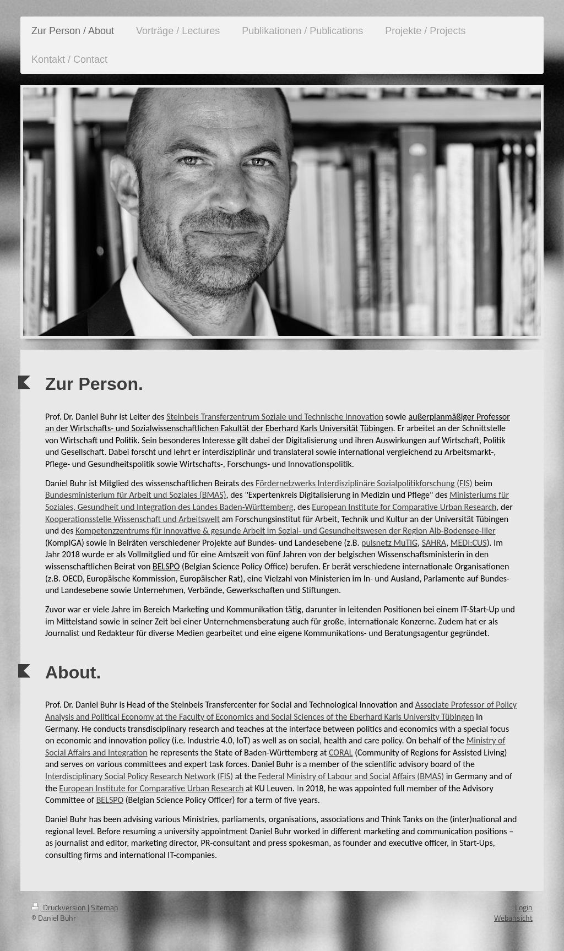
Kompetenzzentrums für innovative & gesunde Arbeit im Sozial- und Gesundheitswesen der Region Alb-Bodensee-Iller (285, 530)
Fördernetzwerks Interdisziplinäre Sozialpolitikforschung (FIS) (364, 483)
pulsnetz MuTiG (389, 542)
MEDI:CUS (469, 542)
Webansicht (513, 917)
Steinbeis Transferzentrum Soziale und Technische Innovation (274, 416)
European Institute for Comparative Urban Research (404, 507)
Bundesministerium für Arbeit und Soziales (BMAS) (135, 495)
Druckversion (59, 907)
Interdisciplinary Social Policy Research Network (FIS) (139, 776)
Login (524, 907)
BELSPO (109, 800)
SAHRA (434, 542)
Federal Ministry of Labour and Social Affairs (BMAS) (351, 776)
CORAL (341, 752)
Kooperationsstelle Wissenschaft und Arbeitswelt (132, 519)
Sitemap (104, 907)
